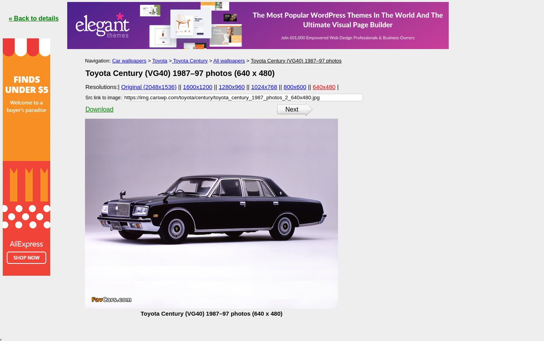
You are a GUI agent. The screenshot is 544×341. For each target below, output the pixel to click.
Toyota (159, 61)
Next (291, 109)
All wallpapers (229, 61)
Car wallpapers (129, 61)
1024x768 (264, 86)
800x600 (294, 86)
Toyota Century (190, 61)
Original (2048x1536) (149, 86)
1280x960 (232, 86)
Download (99, 109)
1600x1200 (197, 86)
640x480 (324, 86)
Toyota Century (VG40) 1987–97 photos (296, 61)
